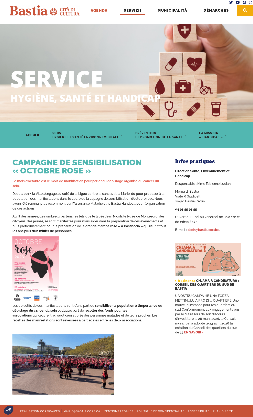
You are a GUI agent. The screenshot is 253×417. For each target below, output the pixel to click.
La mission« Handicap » (213, 135)
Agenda (98, 10)
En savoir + (193, 332)
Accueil (33, 135)
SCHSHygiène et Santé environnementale (87, 135)
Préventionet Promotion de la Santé (161, 135)
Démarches (215, 10)
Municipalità (172, 10)
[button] (8, 410)
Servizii (132, 10)
